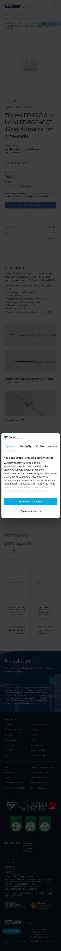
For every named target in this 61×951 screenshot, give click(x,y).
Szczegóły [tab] (25, 446)
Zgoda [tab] (9, 446)
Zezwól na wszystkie (30, 501)
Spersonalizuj (31, 511)
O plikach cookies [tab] (46, 446)
